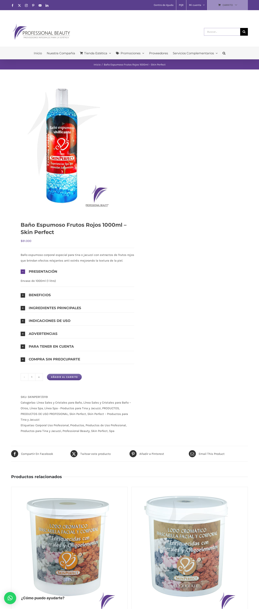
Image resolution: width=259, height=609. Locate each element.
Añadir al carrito (64, 377)
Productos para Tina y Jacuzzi (41, 431)
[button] (224, 53)
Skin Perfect (77, 414)
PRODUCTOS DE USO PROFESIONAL (44, 414)
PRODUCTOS (110, 408)
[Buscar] (244, 32)
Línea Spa (36, 408)
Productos (77, 425)
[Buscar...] (222, 32)
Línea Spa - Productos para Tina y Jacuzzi (72, 408)
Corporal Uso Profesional (52, 425)
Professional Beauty (76, 431)
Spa (111, 431)
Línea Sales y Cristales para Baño (59, 402)
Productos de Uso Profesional (106, 425)
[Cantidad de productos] (31, 377)
